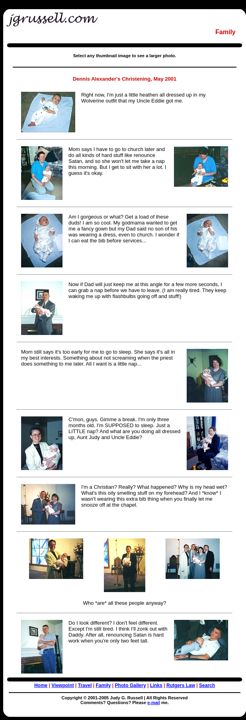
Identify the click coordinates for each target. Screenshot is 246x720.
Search (207, 685)
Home (40, 685)
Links (156, 685)
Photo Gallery (130, 685)
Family (103, 685)
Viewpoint (62, 685)
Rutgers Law (180, 685)
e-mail (153, 702)
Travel (85, 685)
